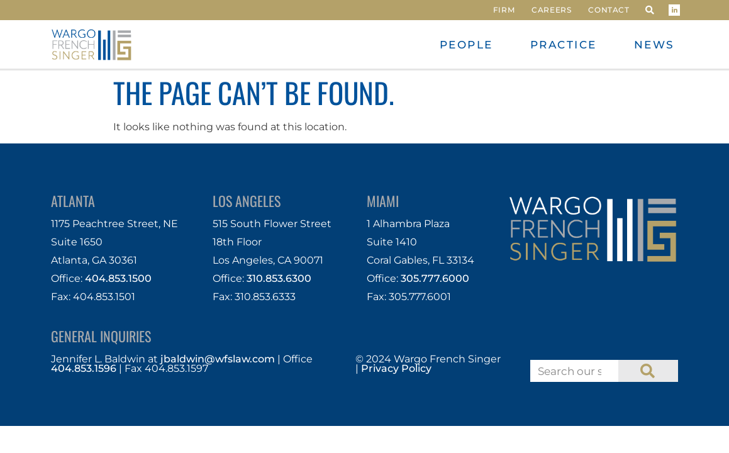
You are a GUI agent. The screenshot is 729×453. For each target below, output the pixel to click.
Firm (504, 9)
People (466, 44)
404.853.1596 (83, 368)
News (654, 44)
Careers (551, 9)
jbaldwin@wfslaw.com (217, 359)
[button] (650, 10)
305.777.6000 (435, 278)
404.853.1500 (118, 278)
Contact (608, 9)
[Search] (648, 371)
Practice (563, 44)
